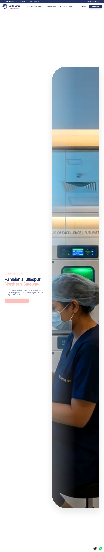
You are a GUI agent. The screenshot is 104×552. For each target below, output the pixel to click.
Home (27, 6)
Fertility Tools (93, 1)
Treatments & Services (51, 6)
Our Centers (38, 6)
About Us (65, 6)
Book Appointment (95, 6)
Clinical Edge (38, 301)
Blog (61, 6)
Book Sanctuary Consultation (17, 300)
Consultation (83, 6)
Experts (31, 6)
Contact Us (70, 6)
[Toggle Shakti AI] (95, 548)
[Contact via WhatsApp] (100, 548)
